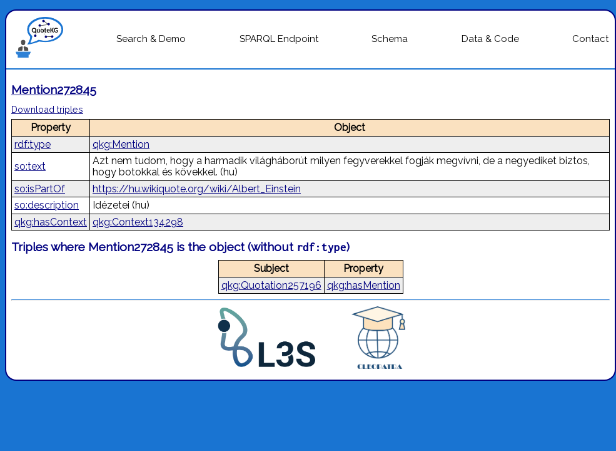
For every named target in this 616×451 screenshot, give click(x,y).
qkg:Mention (121, 144)
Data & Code (490, 38)
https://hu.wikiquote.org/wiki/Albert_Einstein (197, 189)
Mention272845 (53, 89)
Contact (590, 38)
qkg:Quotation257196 (271, 285)
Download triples (47, 109)
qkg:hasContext (50, 222)
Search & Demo (151, 38)
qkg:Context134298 (138, 222)
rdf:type (32, 144)
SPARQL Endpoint (279, 38)
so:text (30, 166)
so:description (46, 205)
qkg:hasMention (363, 285)
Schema (389, 38)
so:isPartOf (39, 189)
